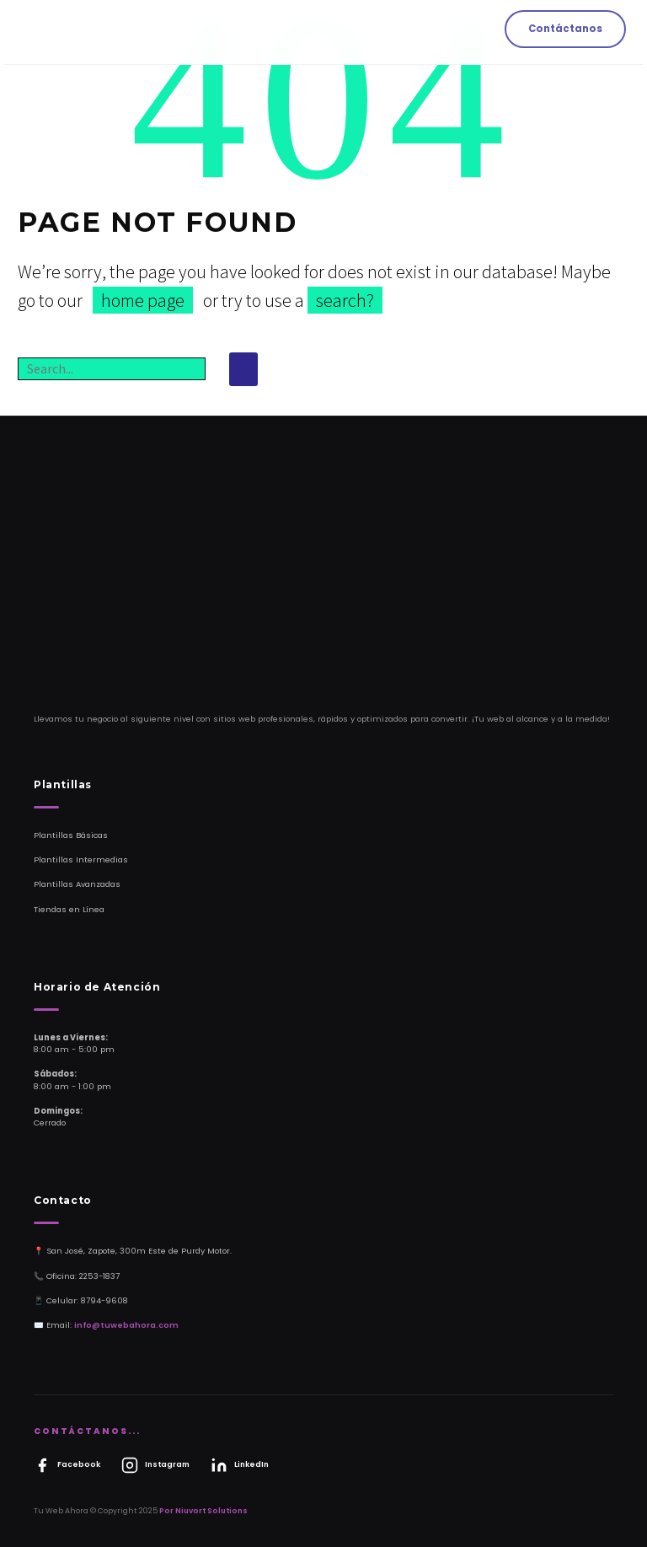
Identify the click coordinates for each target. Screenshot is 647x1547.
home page (142, 300)
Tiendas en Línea (69, 909)
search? (345, 300)
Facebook (67, 1465)
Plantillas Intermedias (81, 859)
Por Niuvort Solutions (203, 1511)
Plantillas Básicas (71, 835)
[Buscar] (112, 368)
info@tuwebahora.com (126, 1324)
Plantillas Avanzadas (77, 883)
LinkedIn (240, 1465)
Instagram (155, 1465)
